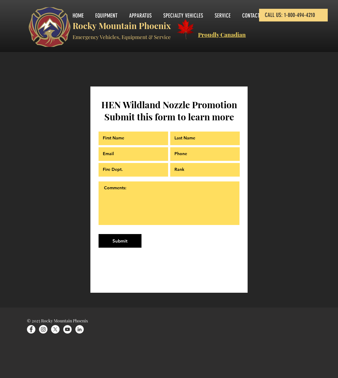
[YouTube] (67, 329)
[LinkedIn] (79, 329)
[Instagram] (43, 329)
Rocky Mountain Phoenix (122, 25)
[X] (55, 329)
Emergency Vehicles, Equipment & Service (122, 37)
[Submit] (120, 241)
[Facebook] (31, 329)
